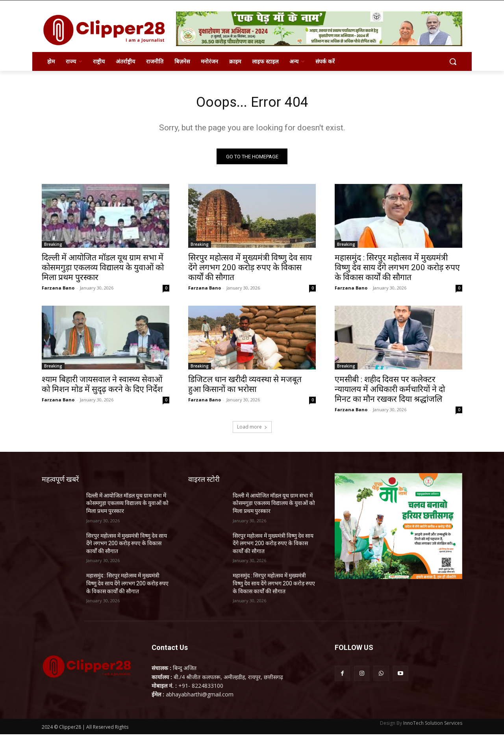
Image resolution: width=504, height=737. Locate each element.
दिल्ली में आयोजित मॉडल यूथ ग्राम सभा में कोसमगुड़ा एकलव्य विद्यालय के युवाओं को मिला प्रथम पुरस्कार (103, 270)
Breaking (53, 247)
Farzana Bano (58, 290)
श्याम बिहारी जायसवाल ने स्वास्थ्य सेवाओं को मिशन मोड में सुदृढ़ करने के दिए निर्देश (102, 387)
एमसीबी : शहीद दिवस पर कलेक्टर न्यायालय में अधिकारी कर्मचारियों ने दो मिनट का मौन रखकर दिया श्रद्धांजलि (390, 392)
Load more (252, 429)
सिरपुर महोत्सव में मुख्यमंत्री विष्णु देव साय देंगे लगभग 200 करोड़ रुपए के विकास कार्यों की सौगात (250, 270)
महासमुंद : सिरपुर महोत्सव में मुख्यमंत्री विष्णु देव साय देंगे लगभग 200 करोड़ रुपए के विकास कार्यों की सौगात (397, 270)
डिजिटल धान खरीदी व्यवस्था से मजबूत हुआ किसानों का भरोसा (245, 387)
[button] (452, 61)
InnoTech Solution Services (432, 725)
